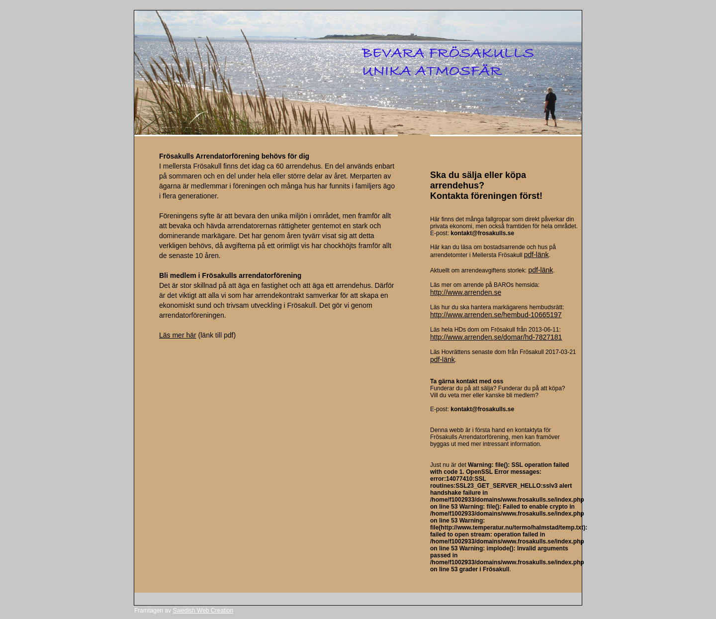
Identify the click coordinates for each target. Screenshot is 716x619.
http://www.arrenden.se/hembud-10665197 (496, 315)
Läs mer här (177, 335)
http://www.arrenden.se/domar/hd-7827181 (496, 337)
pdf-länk (536, 255)
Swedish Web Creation (203, 610)
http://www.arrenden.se (465, 292)
